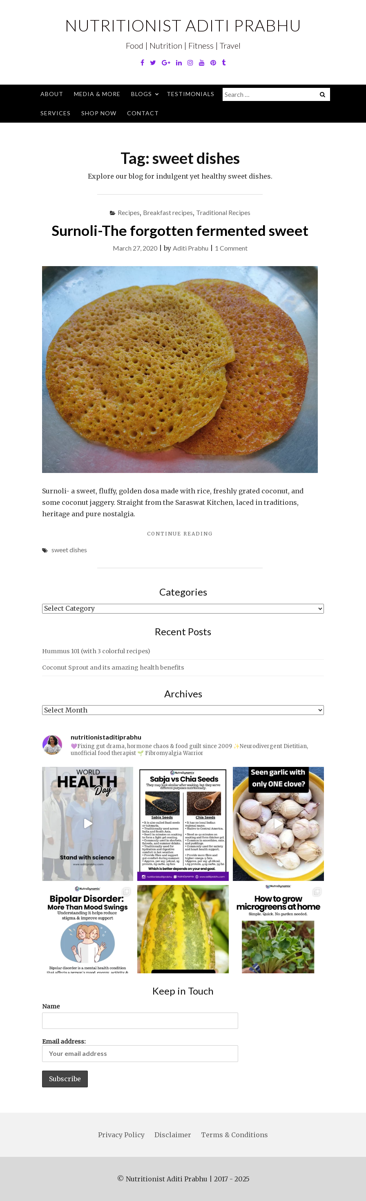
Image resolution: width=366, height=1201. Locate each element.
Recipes (129, 212)
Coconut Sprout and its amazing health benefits (113, 667)
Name (51, 1006)
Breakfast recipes (168, 212)
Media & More (97, 93)
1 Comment (231, 248)
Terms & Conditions (234, 1135)
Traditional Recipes (223, 212)
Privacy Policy (121, 1135)
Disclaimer (172, 1135)
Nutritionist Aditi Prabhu (183, 25)
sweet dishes (69, 549)
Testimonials (190, 93)
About (51, 93)
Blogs (141, 93)
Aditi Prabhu (190, 248)
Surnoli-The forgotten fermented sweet (179, 230)
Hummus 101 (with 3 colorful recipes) (96, 651)
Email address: (140, 1050)
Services (55, 113)
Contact (143, 113)
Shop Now (98, 113)
